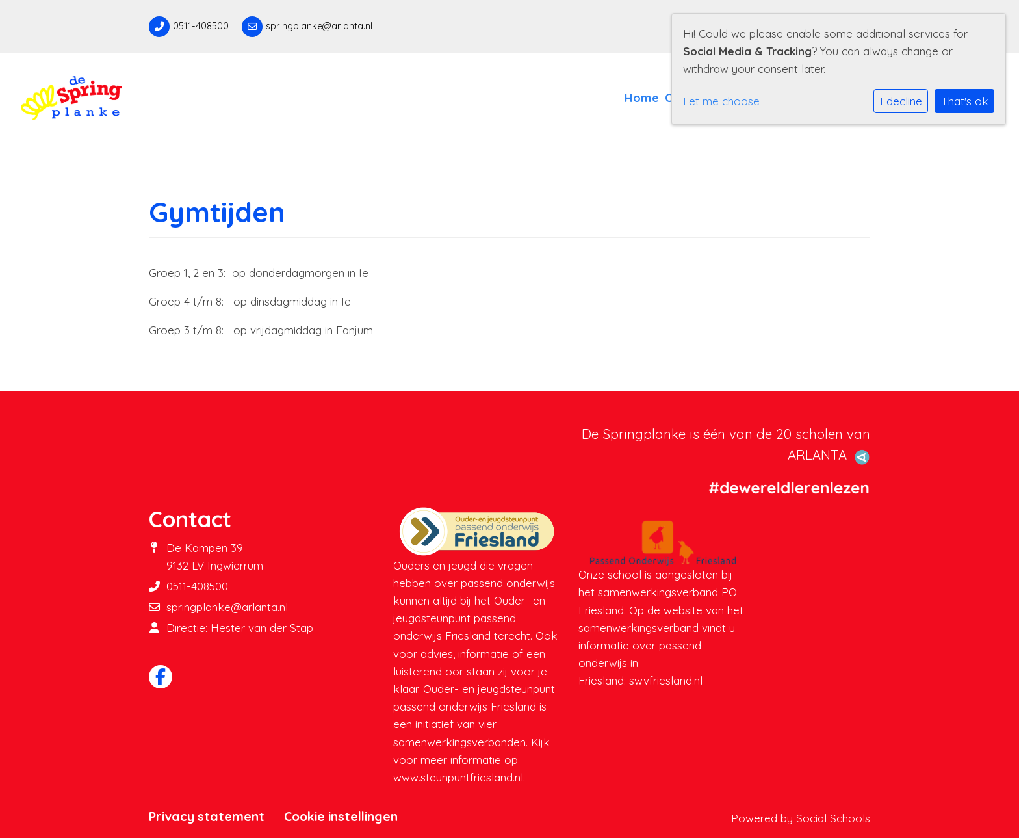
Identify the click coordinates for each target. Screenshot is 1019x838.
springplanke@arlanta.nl (319, 26)
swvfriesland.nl (666, 680)
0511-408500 (201, 26)
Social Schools (833, 818)
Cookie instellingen (341, 816)
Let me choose (721, 101)
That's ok (964, 101)
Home (642, 97)
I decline (901, 101)
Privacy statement (206, 816)
